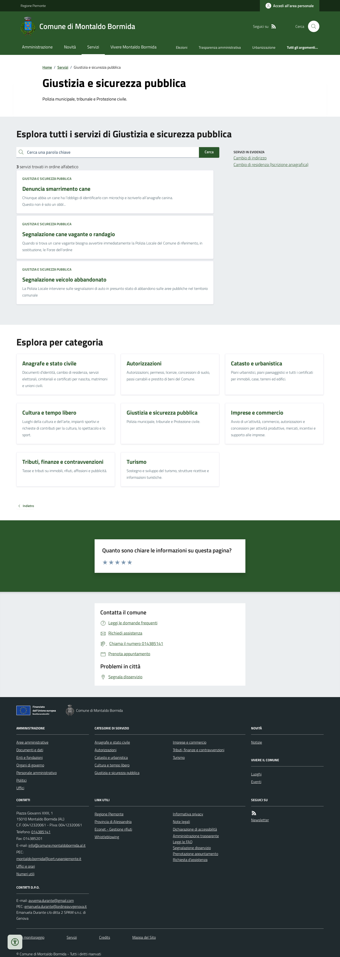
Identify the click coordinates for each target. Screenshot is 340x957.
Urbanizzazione (264, 47)
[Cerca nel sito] (311, 26)
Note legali (181, 821)
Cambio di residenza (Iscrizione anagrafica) (271, 164)
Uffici (20, 788)
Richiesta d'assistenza (190, 859)
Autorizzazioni (105, 750)
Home (47, 67)
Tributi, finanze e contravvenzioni (198, 750)
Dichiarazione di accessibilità (195, 829)
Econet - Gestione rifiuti (113, 829)
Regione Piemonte (33, 5)
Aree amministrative (32, 742)
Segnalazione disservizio (192, 848)
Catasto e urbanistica (111, 757)
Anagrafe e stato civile (112, 742)
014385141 (41, 832)
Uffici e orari (25, 866)
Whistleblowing (107, 837)
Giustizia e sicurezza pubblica (46, 178)
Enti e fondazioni (29, 757)
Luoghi (256, 774)
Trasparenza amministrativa (220, 47)
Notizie (256, 742)
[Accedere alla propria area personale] (289, 5)
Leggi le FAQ (183, 842)
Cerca (209, 152)
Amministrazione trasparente (196, 836)
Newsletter (260, 820)
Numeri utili (25, 874)
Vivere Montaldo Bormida (133, 47)
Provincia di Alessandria (113, 821)
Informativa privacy (188, 814)
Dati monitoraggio (30, 937)
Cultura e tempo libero (112, 765)
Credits (104, 937)
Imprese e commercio (189, 742)
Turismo (179, 757)
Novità (70, 47)
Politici (21, 780)
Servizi (93, 47)
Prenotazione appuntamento (195, 854)
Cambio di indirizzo (250, 158)
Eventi (256, 782)
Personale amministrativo (36, 772)
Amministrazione (37, 47)
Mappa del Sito (144, 937)
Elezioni (181, 47)
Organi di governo (30, 765)
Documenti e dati (29, 750)
